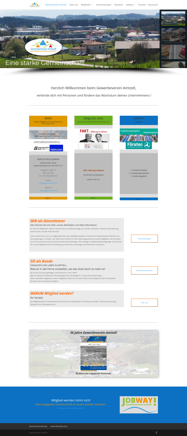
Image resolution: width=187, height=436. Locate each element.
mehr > (93, 198)
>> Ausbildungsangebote (138, 173)
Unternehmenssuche (144, 270)
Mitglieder (86, 5)
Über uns (74, 5)
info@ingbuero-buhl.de (48, 183)
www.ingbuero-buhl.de (48, 190)
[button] (3, 39)
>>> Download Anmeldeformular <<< (71, 408)
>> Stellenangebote (139, 176)
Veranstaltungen (103, 5)
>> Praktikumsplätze (138, 170)
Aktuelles (118, 5)
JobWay (129, 5)
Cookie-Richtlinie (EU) (58, 426)
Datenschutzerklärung (38, 426)
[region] (93, 43)
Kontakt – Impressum (148, 5)
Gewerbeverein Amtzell (55, 5)
